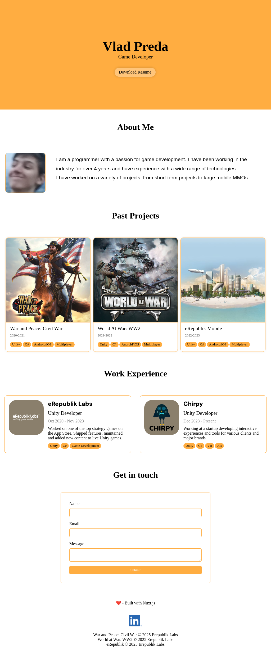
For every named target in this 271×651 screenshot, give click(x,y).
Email (74, 523)
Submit (135, 570)
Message (76, 543)
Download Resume (135, 72)
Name (74, 503)
